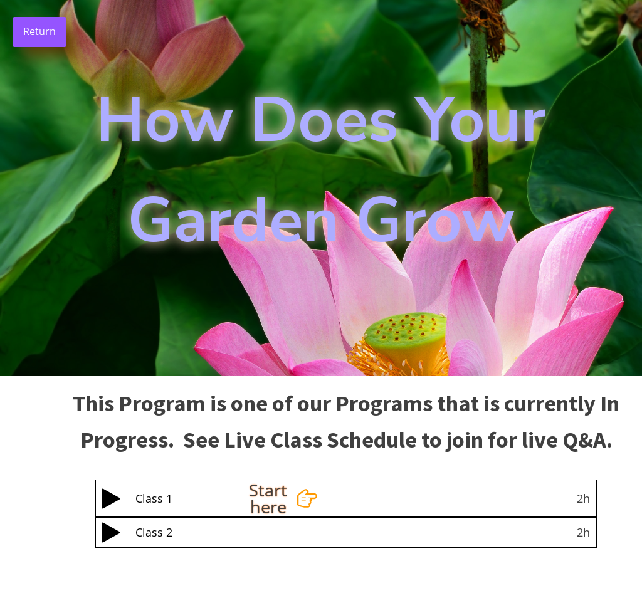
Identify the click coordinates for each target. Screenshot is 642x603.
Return (39, 31)
